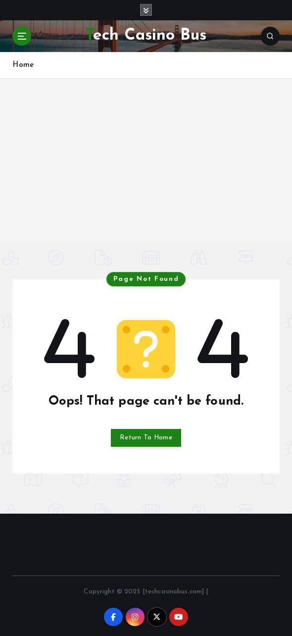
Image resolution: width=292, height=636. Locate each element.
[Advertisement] (146, 172)
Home (23, 65)
